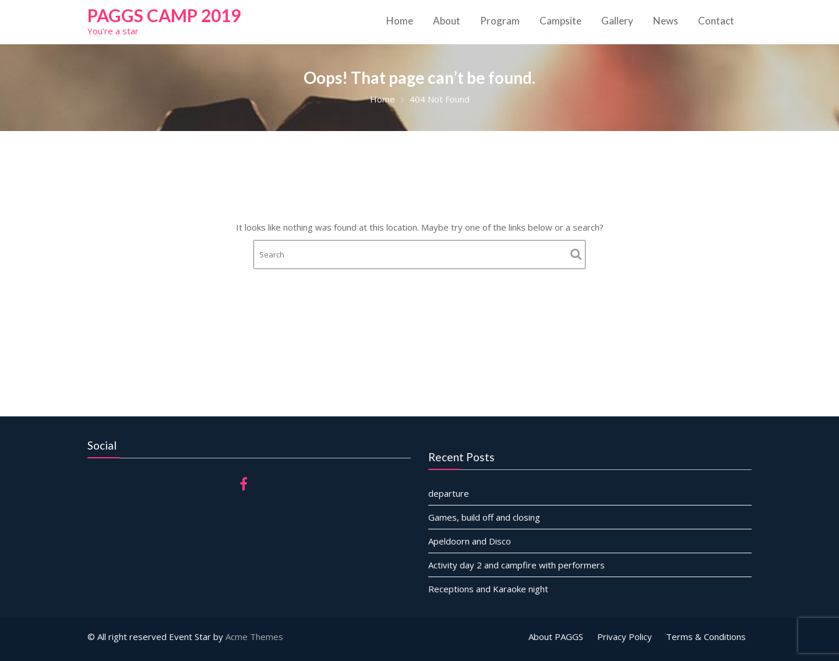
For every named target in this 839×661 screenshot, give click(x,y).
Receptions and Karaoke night (489, 588)
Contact (716, 21)
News (665, 21)
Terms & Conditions (706, 636)
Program (500, 21)
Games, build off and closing (485, 517)
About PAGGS (555, 636)
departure (450, 493)
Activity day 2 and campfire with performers (517, 564)
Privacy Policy (624, 636)
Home (399, 21)
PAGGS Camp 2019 (164, 15)
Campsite (560, 21)
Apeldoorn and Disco (471, 541)
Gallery (617, 21)
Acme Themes (254, 636)
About (446, 21)
